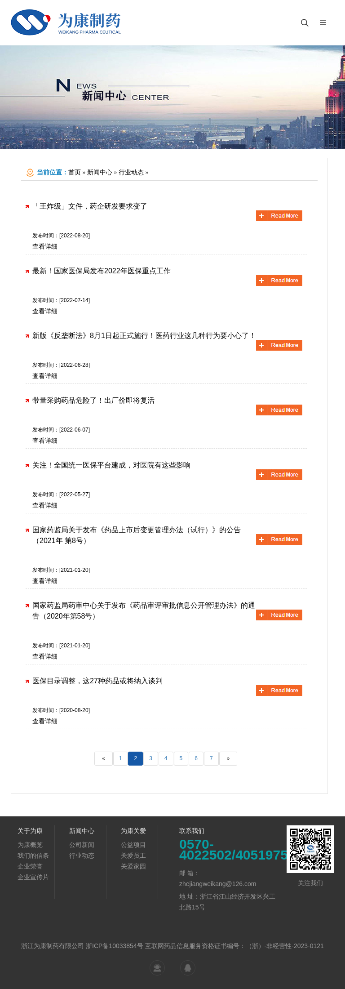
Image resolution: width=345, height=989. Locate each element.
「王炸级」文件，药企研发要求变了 (89, 206)
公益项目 (133, 844)
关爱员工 (133, 855)
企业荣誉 (30, 866)
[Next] (228, 759)
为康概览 (30, 844)
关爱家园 (133, 866)
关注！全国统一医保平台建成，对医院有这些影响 (111, 465)
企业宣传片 (33, 877)
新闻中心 (99, 172)
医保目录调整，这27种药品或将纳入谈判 (97, 681)
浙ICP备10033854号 (114, 945)
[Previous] (103, 759)
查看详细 (45, 246)
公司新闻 (81, 844)
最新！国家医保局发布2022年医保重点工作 (101, 271)
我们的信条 (33, 855)
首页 (74, 172)
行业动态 (131, 172)
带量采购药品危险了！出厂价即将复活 (93, 400)
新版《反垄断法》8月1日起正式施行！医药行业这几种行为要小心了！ (144, 335)
